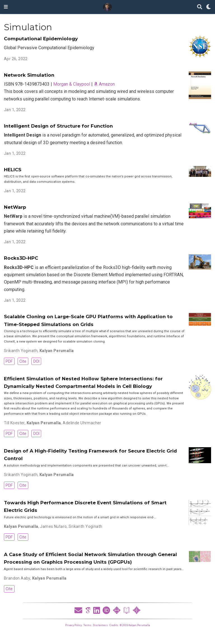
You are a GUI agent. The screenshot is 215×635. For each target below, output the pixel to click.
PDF (9, 361)
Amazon (104, 84)
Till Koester (14, 423)
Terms (87, 625)
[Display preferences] (208, 7)
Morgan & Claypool (71, 84)
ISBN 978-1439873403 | (28, 84)
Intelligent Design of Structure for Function (58, 126)
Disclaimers (100, 625)
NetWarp (15, 207)
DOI (36, 361)
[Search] (199, 7)
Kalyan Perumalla (56, 350)
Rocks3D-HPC (21, 258)
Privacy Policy (73, 625)
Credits (113, 625)
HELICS (12, 169)
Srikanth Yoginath (21, 350)
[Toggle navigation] (6, 7)
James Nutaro (53, 526)
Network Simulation (29, 75)
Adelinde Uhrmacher (82, 423)
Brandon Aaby (17, 578)
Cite (22, 361)
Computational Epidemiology (41, 38)
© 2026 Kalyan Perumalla (135, 625)
